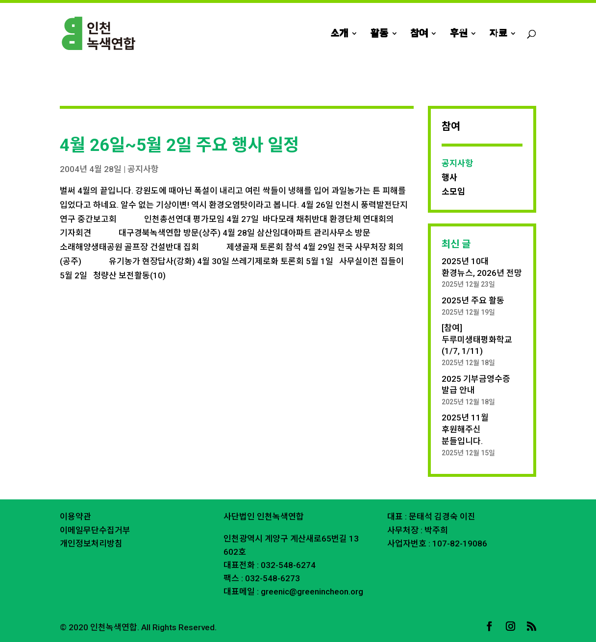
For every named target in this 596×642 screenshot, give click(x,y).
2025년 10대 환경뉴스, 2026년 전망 (482, 267)
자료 (498, 34)
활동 (379, 34)
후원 (458, 34)
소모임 (453, 192)
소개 (339, 34)
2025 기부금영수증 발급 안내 (476, 384)
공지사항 (143, 169)
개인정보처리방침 (91, 543)
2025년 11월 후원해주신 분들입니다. (465, 429)
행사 (449, 177)
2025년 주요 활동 (473, 300)
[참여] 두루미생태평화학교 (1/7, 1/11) (477, 339)
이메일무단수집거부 (95, 530)
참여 (419, 34)
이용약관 (75, 516)
